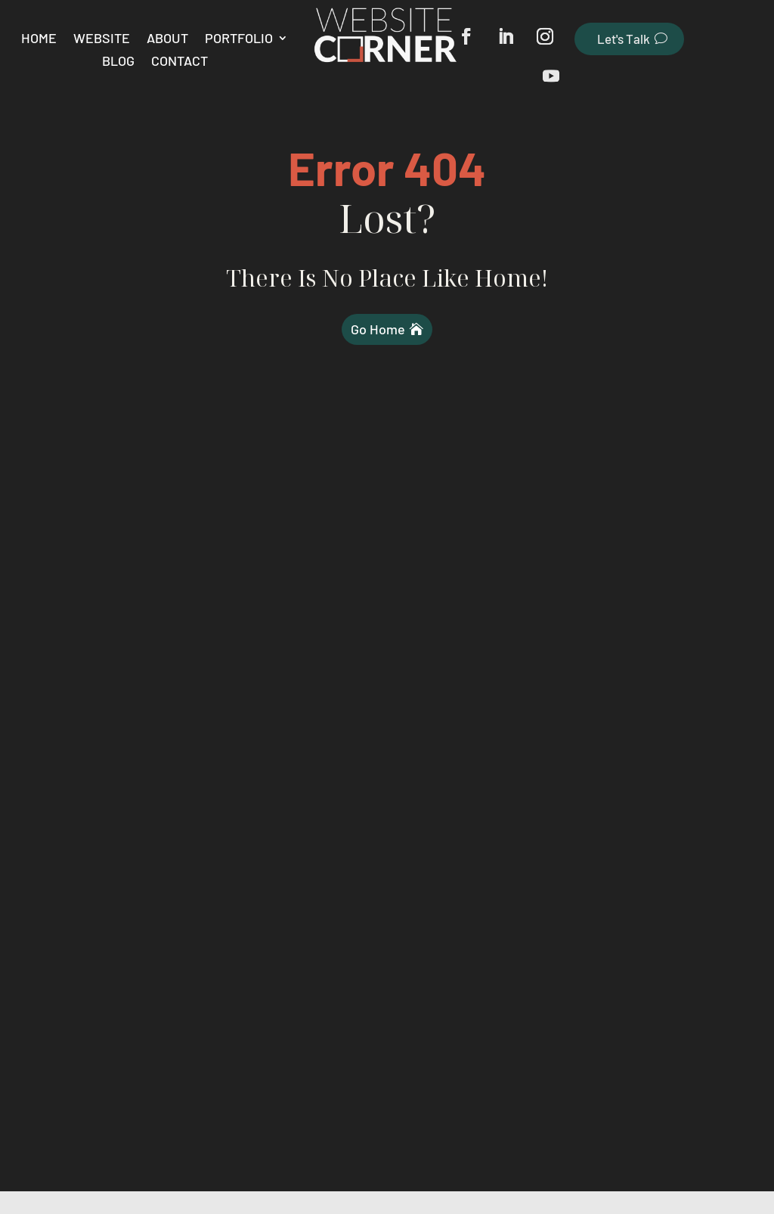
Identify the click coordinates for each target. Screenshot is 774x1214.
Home (39, 39)
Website (101, 39)
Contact (179, 62)
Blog (118, 62)
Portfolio (239, 39)
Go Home (378, 329)
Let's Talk (623, 38)
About (167, 39)
